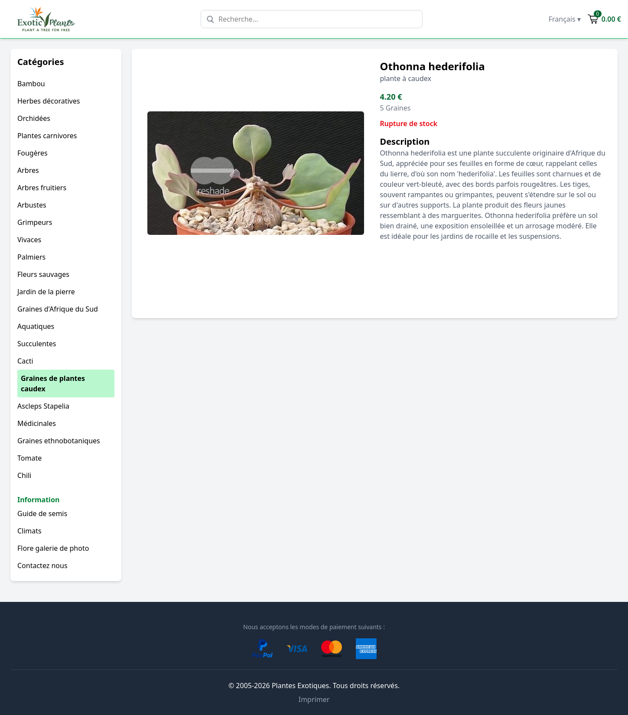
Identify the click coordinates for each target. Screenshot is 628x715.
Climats (29, 531)
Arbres (28, 170)
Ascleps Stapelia (43, 406)
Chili (24, 475)
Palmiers (31, 257)
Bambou (31, 83)
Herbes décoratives (48, 101)
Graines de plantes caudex (53, 383)
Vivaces (29, 239)
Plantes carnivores (47, 135)
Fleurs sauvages (43, 274)
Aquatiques (35, 326)
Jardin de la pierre (46, 291)
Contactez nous (42, 565)
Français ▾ (565, 19)
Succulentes (36, 343)
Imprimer (314, 699)
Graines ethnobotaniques (58, 440)
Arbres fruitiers (41, 187)
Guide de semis (42, 513)
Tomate (29, 458)
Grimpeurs (34, 222)
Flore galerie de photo (53, 548)
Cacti (25, 361)
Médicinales (36, 423)
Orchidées (33, 118)
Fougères (32, 153)
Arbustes (31, 205)
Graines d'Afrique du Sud (57, 309)
